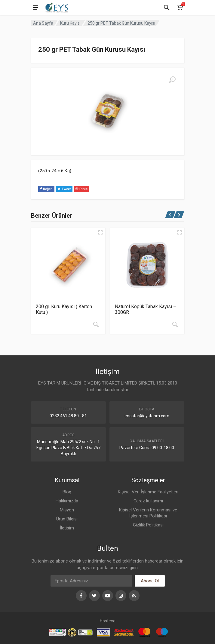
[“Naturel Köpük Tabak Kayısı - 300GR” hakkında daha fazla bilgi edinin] (175, 324)
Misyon (67, 510)
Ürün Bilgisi (67, 519)
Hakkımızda (67, 501)
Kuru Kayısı (70, 23)
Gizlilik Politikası (148, 525)
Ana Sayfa (43, 23)
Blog (67, 492)
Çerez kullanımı (148, 501)
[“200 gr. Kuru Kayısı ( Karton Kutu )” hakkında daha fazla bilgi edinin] (96, 324)
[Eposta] (91, 581)
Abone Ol (150, 581)
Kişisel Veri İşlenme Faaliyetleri (148, 492)
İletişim (67, 528)
